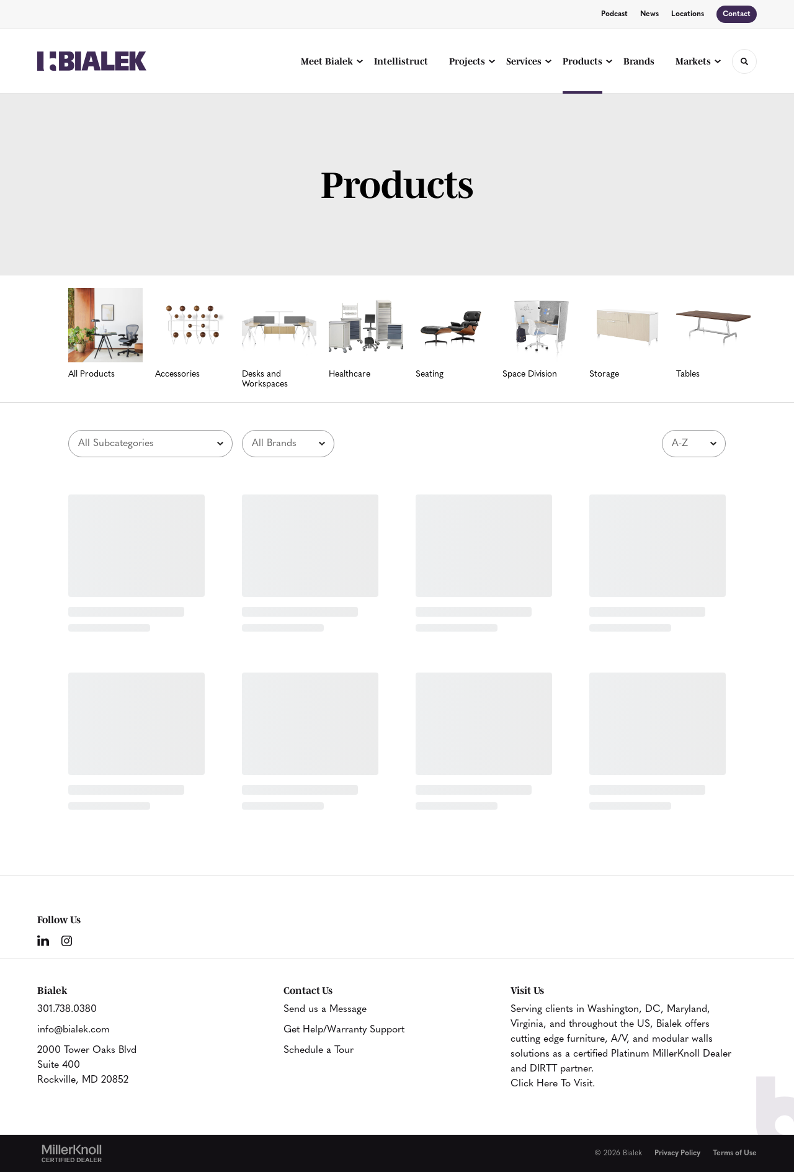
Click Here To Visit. (553, 1084)
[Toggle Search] (744, 61)
